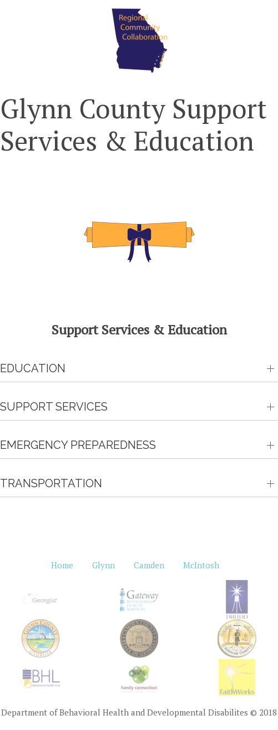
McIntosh (201, 565)
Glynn (103, 565)
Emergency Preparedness (78, 445)
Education (32, 368)
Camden (149, 565)
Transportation (51, 483)
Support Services (54, 406)
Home (62, 565)
